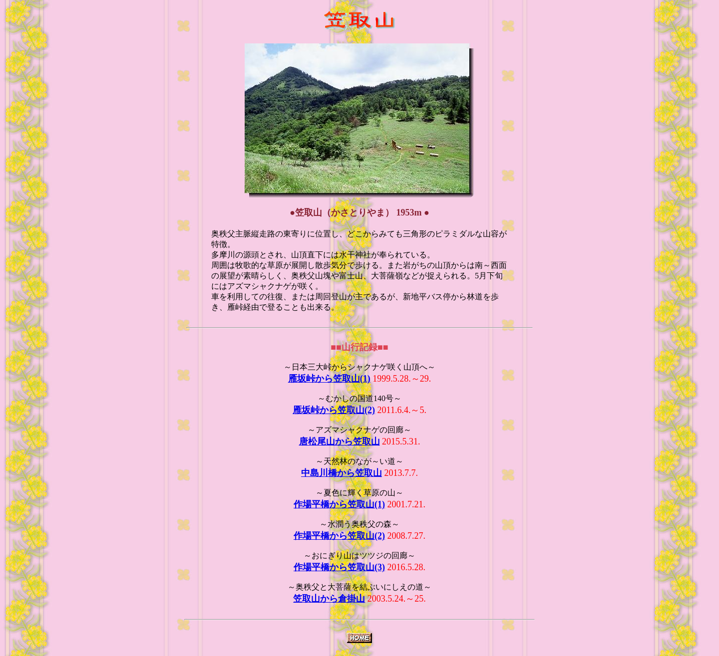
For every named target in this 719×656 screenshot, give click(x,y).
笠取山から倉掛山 (329, 599)
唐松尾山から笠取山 (339, 441)
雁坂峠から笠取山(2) (334, 410)
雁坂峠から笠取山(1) (329, 379)
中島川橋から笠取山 (341, 473)
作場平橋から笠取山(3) (339, 567)
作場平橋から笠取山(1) (339, 504)
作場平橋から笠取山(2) (339, 536)
